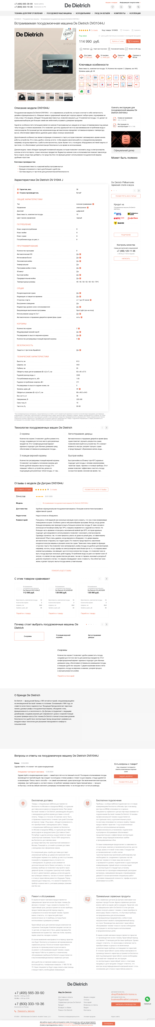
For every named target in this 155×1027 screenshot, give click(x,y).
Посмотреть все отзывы (95, 489)
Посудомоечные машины (59, 13)
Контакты (87, 1010)
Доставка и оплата (65, 997)
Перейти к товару (23, 613)
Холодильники (83, 13)
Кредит (61, 1005)
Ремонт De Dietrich (65, 1010)
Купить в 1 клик (118, 41)
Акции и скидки (111, 2)
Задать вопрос (126, 776)
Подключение (63, 1000)
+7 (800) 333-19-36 (23, 7)
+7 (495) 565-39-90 (23, 4)
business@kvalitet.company (124, 999)
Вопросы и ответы (91, 1005)
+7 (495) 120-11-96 (126, 253)
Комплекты (119, 13)
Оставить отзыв (23, 489)
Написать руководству (126, 1004)
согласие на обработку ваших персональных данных (56, 1023)
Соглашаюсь (108, 1024)
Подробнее (126, 236)
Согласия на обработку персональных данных (78, 1025)
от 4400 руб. (105, 57)
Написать (126, 260)
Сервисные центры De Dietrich (69, 1002)
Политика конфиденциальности (68, 1016)
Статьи (86, 1000)
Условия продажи (89, 1016)
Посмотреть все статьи (126, 196)
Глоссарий (87, 1002)
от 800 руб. (88, 57)
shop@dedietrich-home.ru (124, 994)
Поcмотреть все (126, 782)
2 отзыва (94, 30)
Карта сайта (115, 1016)
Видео (86, 1007)
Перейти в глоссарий (65, 676)
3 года (120, 57)
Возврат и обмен (64, 1007)
